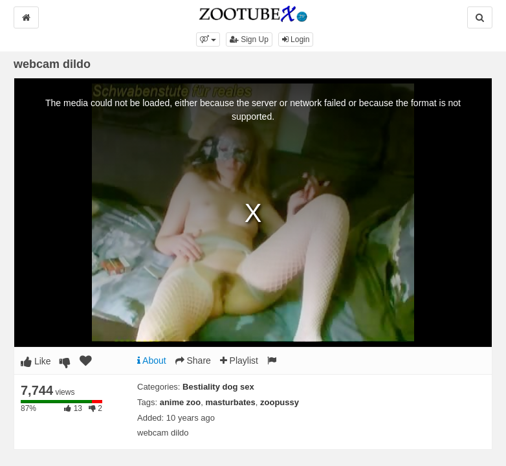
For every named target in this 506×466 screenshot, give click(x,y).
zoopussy (279, 402)
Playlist (239, 360)
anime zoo (180, 402)
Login (296, 39)
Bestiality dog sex (218, 387)
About (151, 360)
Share (193, 360)
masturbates (231, 402)
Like (36, 361)
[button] (208, 39)
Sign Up (249, 39)
